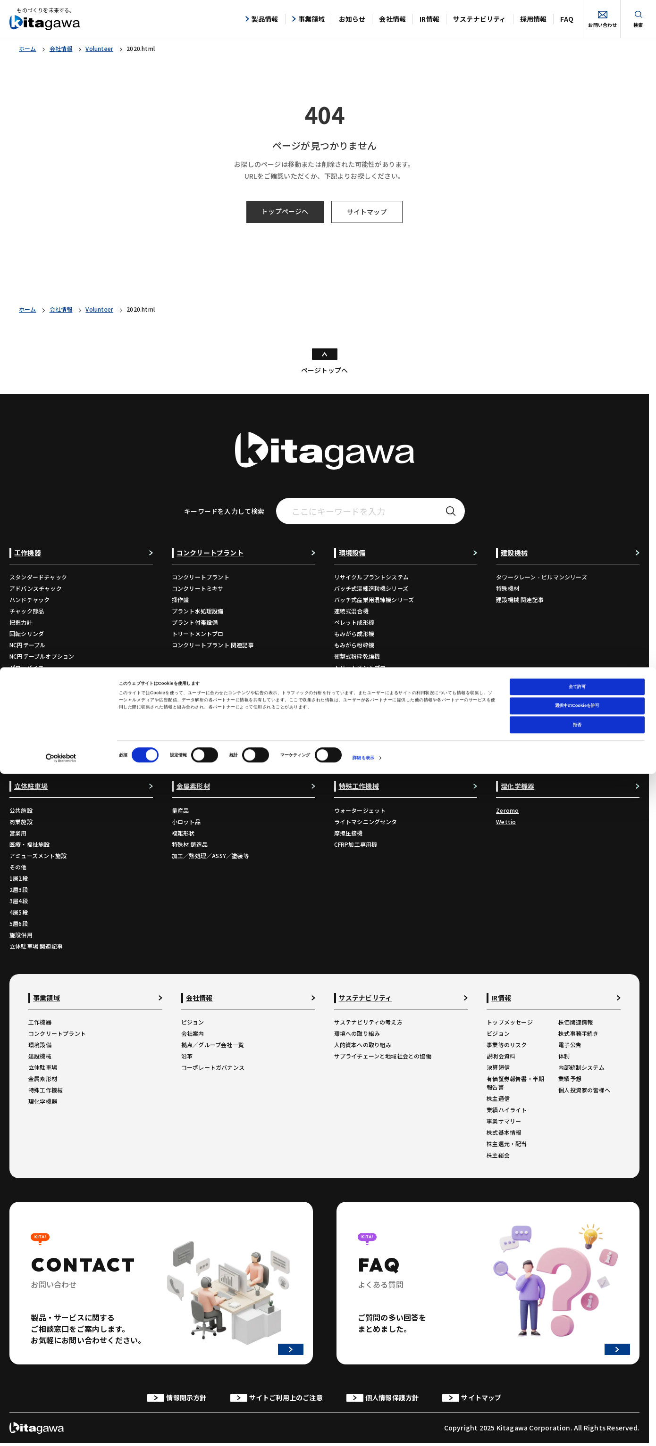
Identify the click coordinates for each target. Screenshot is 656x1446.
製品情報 (261, 19)
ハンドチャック (29, 599)
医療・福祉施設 (29, 844)
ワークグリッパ (29, 690)
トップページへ (284, 211)
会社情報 (392, 19)
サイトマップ (367, 211)
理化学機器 (42, 1101)
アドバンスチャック (35, 588)
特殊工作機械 (45, 1090)
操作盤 (180, 599)
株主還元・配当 (507, 1144)
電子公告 (569, 1045)
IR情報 (429, 19)
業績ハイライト (507, 1110)
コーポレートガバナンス (212, 1067)
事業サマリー (504, 1121)
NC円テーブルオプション (41, 656)
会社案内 (192, 1033)
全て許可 (577, 1358)
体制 (564, 1056)
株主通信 (498, 1098)
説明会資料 (501, 1056)
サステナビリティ (479, 19)
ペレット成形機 (354, 622)
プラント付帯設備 (195, 622)
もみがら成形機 (354, 633)
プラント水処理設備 (198, 611)
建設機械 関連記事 (520, 599)
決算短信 (498, 1067)
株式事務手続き (578, 1033)
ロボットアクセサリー (38, 701)
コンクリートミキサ (198, 588)
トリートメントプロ (198, 633)
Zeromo (507, 810)
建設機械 (39, 1056)
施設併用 (21, 935)
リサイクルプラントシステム (371, 577)
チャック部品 (26, 611)
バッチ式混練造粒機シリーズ (371, 588)
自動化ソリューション (38, 713)
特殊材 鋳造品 (190, 844)
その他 (18, 867)
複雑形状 (183, 833)
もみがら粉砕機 (354, 645)
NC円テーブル (27, 645)
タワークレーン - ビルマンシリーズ (541, 577)
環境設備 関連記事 (358, 679)
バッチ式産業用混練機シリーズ (374, 599)
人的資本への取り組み (363, 1045)
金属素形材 (42, 1078)
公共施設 (21, 810)
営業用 (18, 833)
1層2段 (18, 878)
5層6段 (18, 923)
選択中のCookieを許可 (577, 1378)
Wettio (506, 822)
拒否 (577, 1397)
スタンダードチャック (38, 577)
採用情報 (533, 19)
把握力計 (21, 622)
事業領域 (308, 19)
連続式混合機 (351, 611)
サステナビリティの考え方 (368, 1022)
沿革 (187, 1056)
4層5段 (18, 912)
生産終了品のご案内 (35, 747)
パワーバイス (26, 667)
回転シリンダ (26, 633)
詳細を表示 (363, 1430)
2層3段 (18, 889)
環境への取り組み (357, 1033)
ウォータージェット (360, 810)
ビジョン (192, 1022)
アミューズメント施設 (38, 855)
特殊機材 (507, 588)
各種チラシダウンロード (41, 735)
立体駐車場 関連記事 (36, 946)
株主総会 (498, 1155)
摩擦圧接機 (348, 833)
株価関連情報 (575, 1022)
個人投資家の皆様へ (584, 1090)
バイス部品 (23, 679)
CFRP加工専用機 (356, 844)
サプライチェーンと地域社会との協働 (382, 1056)
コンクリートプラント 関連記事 (213, 645)
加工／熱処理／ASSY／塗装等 (210, 855)
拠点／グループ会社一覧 (212, 1045)
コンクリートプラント (200, 577)
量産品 (180, 810)
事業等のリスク (507, 1045)
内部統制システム (581, 1067)
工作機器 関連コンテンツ (41, 758)
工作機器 (39, 1022)
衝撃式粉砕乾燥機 (357, 656)
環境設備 (39, 1045)
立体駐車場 (42, 1067)
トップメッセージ (510, 1022)
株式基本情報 (504, 1132)
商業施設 (21, 822)
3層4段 (18, 901)
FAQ (566, 19)
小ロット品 (186, 822)
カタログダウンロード (38, 724)
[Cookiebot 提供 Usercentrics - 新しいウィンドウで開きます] (61, 1430)
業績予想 (569, 1078)
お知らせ (352, 19)
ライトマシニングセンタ (365, 822)
